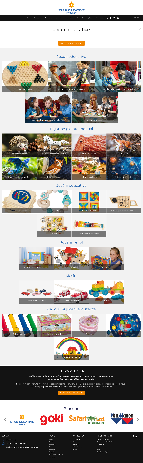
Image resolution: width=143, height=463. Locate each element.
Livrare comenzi (102, 447)
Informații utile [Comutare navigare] (104, 436)
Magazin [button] (36, 18)
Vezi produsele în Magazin (71, 43)
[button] (107, 18)
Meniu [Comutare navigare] (52, 436)
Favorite (75, 444)
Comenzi (76, 442)
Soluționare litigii (102, 452)
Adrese (75, 449)
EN (138, 18)
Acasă (51, 439)
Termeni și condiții (103, 439)
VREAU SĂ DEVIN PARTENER (72, 393)
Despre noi (48, 18)
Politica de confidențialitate (105, 442)
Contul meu (77, 439)
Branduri (59, 18)
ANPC (99, 449)
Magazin (52, 444)
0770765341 (9, 440)
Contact (99, 18)
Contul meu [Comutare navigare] (78, 436)
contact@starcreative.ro (14, 443)
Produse (27, 18)
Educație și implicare (85, 18)
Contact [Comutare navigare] (5, 436)
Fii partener (69, 18)
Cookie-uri (100, 444)
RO (135, 18)
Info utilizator (77, 447)
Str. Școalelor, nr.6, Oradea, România (20, 447)
